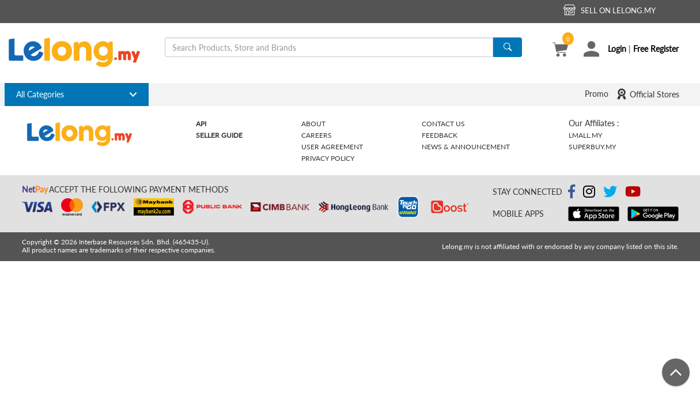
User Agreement (332, 146)
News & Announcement (466, 146)
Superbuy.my (592, 146)
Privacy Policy (327, 158)
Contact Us (443, 123)
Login (617, 49)
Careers (316, 135)
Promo (596, 94)
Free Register (656, 49)
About (313, 123)
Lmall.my (585, 135)
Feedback (439, 135)
